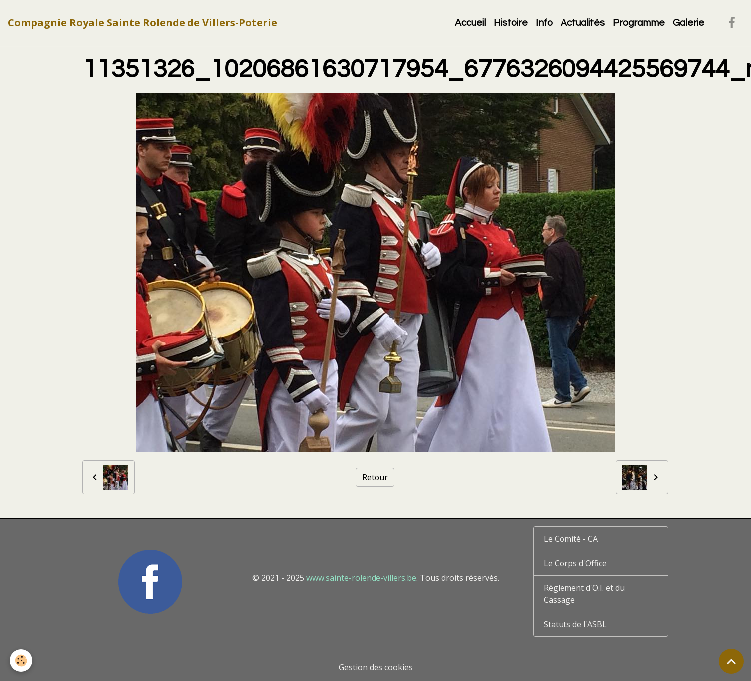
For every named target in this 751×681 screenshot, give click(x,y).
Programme (639, 23)
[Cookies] (21, 660)
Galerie (688, 23)
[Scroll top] (731, 661)
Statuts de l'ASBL (575, 624)
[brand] (142, 22)
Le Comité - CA (571, 538)
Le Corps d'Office (575, 563)
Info (544, 23)
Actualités (583, 23)
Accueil (470, 23)
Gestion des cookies (376, 667)
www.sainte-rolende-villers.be (361, 577)
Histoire (511, 23)
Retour (375, 477)
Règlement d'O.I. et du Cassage (584, 593)
